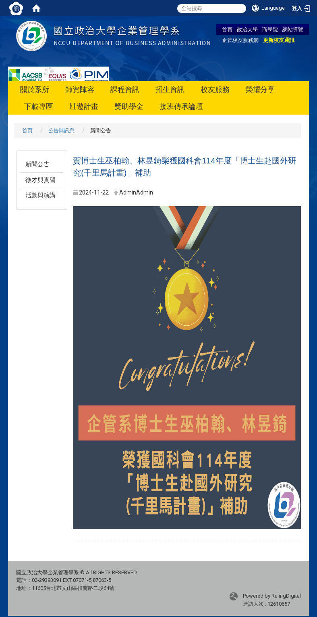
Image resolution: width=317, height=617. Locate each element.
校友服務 (215, 89)
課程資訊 (124, 89)
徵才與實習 (40, 180)
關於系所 (34, 89)
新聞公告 (37, 164)
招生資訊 (169, 89)
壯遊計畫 (83, 106)
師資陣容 (79, 89)
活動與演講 (40, 195)
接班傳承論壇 (181, 106)
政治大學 (247, 29)
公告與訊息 (61, 131)
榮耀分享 (260, 89)
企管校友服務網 (240, 40)
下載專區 (38, 106)
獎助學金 (128, 106)
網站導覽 (292, 29)
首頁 (227, 29)
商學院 (270, 29)
